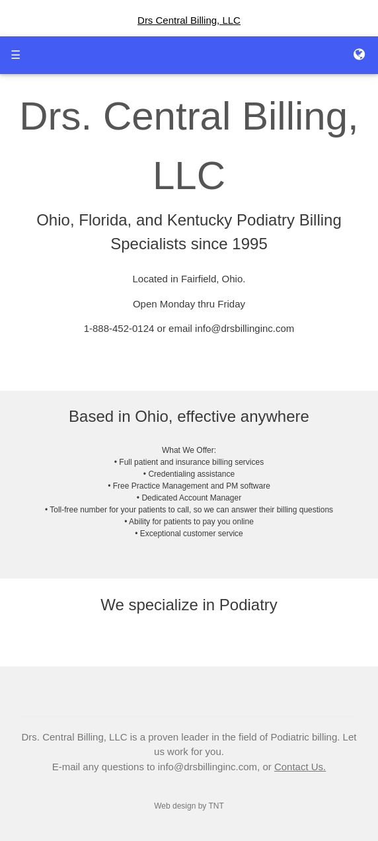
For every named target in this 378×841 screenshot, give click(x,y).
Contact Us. (300, 766)
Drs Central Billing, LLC (189, 20)
